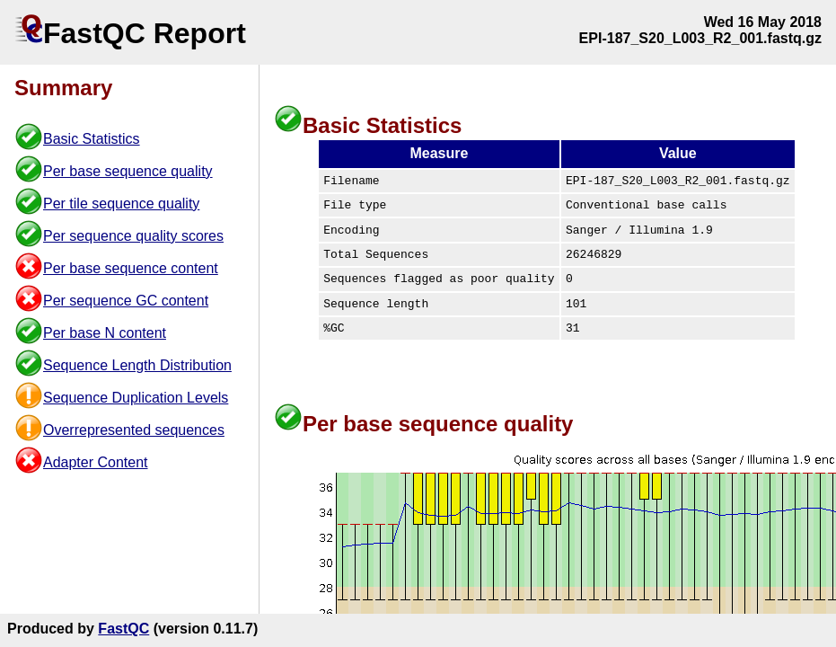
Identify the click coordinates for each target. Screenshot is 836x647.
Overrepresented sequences (133, 430)
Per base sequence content (130, 268)
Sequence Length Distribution (137, 365)
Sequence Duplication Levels (135, 397)
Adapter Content (95, 462)
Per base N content (104, 333)
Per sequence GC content (125, 300)
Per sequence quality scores (133, 236)
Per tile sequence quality (121, 203)
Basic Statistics (91, 138)
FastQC (123, 628)
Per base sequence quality (128, 171)
